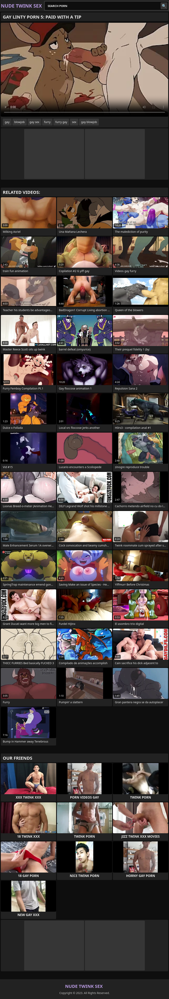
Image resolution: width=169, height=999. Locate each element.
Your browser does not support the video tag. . (84, 70)
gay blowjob (89, 122)
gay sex (34, 122)
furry (47, 122)
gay (7, 122)
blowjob (19, 122)
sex (74, 122)
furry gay (61, 122)
